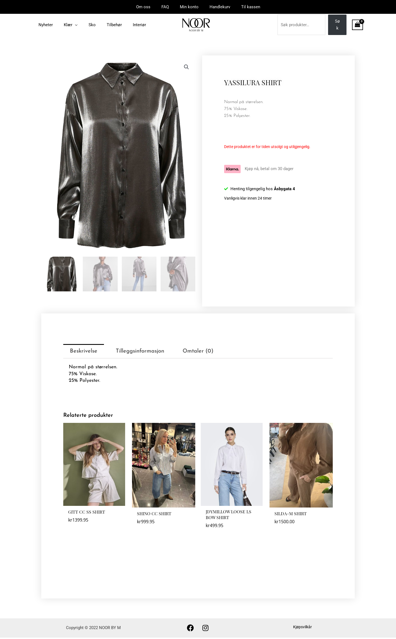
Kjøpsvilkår (302, 628)
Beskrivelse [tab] (83, 351)
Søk (337, 25)
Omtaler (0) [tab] (198, 351)
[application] (70, 24)
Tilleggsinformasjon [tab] (140, 351)
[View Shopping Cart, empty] (357, 25)
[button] (186, 67)
